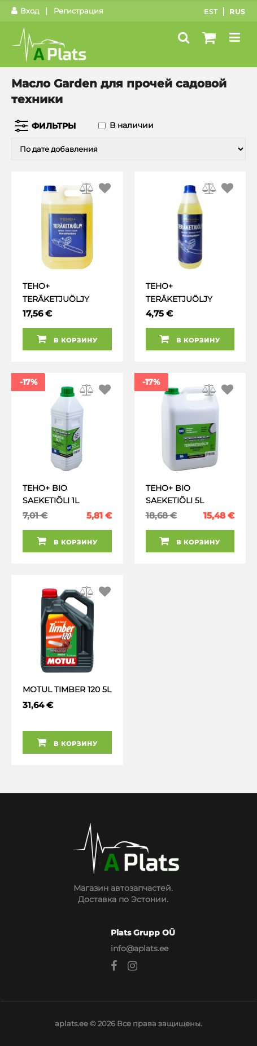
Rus (237, 11)
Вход (25, 10)
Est (211, 11)
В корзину (67, 339)
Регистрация (78, 10)
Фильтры (54, 126)
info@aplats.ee (139, 948)
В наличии (132, 125)
